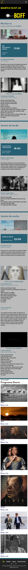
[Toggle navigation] (26, 1)
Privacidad (8, 561)
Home (3, 561)
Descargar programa (22, 561)
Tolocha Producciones (18, 565)
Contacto (14, 561)
